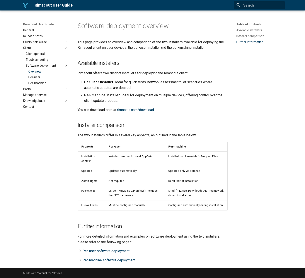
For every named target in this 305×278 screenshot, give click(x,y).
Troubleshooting (37, 59)
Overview (34, 71)
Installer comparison (250, 36)
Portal (45, 89)
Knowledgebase (45, 101)
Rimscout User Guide (38, 24)
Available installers (249, 30)
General (28, 30)
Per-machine (37, 83)
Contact (28, 106)
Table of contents (249, 24)
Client (45, 48)
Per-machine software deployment (108, 260)
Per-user (34, 77)
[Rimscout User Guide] (25, 5)
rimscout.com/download (135, 110)
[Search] (259, 5)
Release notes (33, 36)
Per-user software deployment (105, 251)
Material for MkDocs (49, 273)
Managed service (35, 95)
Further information (249, 42)
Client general (35, 54)
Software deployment (47, 66)
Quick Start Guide (45, 42)
